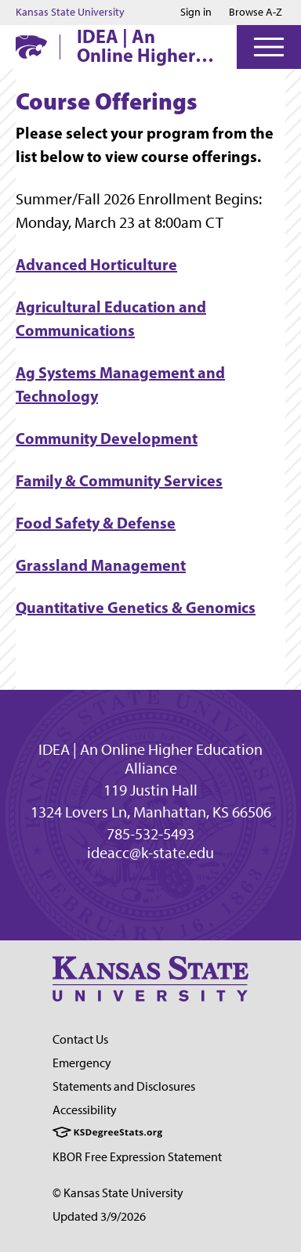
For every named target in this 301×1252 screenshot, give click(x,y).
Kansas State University (70, 12)
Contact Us (80, 1039)
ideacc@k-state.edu (150, 852)
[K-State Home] (31, 46)
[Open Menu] (269, 47)
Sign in (196, 12)
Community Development (107, 438)
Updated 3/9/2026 (99, 1216)
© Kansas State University (118, 1192)
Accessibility (85, 1109)
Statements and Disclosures (124, 1086)
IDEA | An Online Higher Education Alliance (136, 45)
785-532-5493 (150, 833)
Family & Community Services (119, 480)
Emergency (82, 1062)
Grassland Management (101, 565)
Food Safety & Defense (96, 522)
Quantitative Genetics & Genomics (136, 607)
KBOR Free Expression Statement (137, 1156)
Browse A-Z (255, 12)
